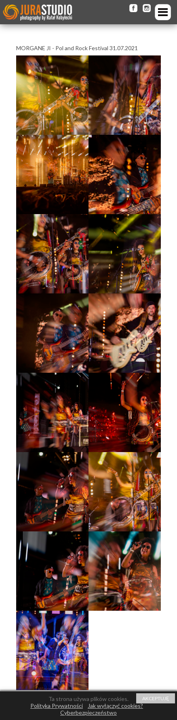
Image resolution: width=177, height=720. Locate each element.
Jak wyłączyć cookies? (115, 705)
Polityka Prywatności (56, 705)
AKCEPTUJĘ (155, 698)
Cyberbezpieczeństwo (88, 712)
